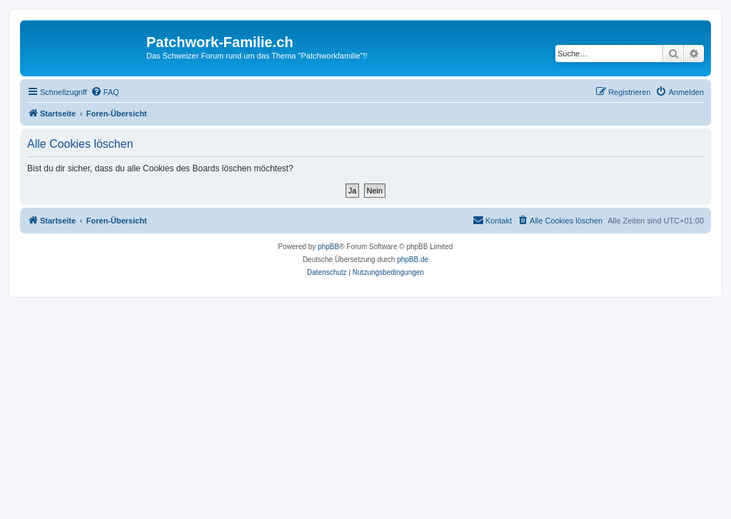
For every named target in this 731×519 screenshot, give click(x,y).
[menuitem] (105, 92)
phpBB (328, 247)
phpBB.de (412, 259)
